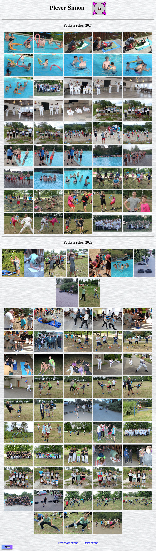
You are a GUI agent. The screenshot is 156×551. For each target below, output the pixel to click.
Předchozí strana (68, 542)
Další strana (91, 542)
